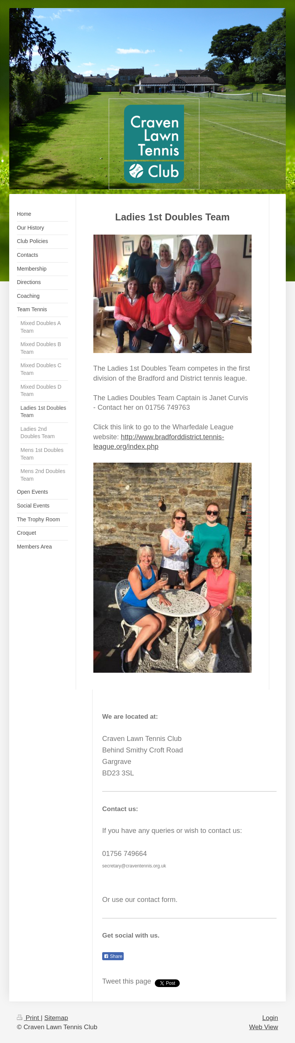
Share (113, 956)
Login (270, 1018)
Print (29, 1018)
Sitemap (56, 1018)
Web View (263, 1027)
